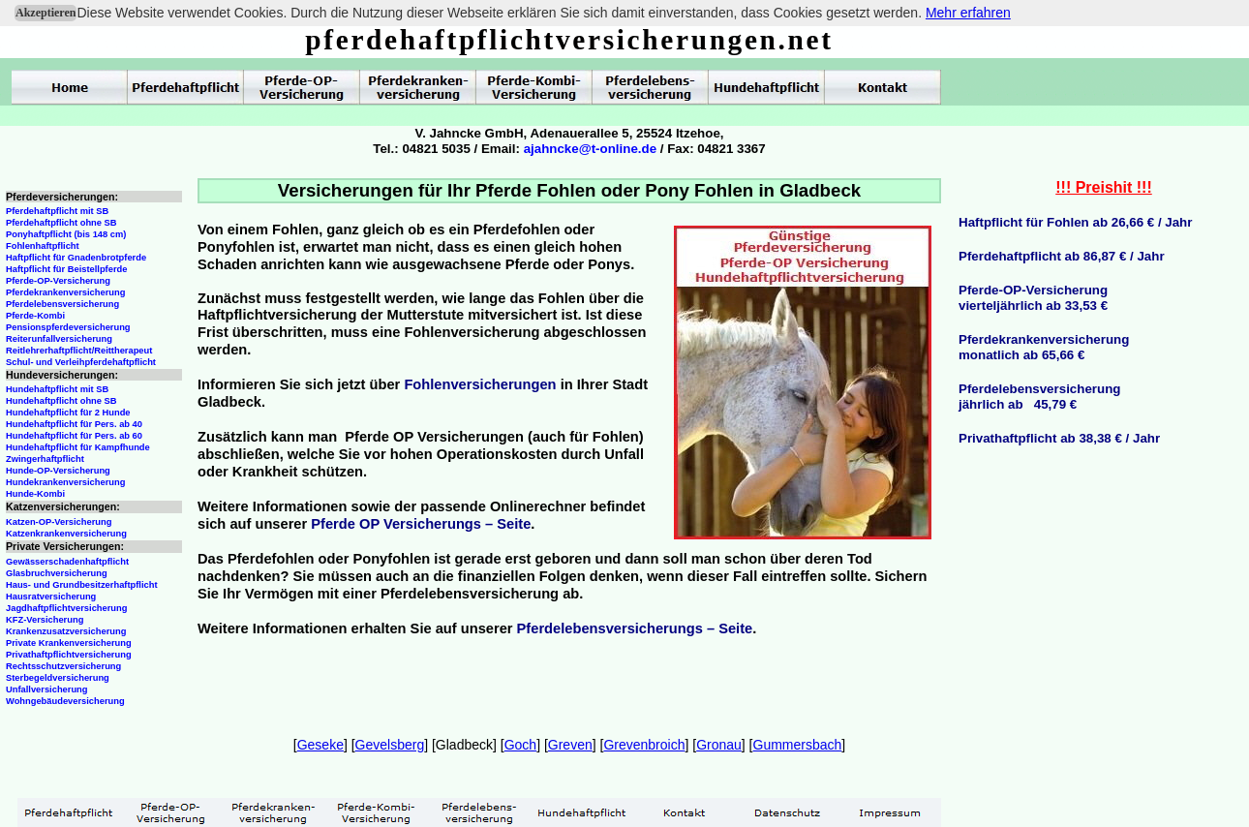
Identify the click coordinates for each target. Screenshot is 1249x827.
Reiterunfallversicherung (59, 339)
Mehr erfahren (968, 12)
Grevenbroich (644, 744)
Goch (520, 744)
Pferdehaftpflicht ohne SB (61, 223)
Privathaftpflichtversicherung (69, 654)
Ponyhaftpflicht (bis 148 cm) (66, 234)
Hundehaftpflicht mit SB (57, 389)
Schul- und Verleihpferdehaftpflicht (81, 362)
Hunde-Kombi (35, 494)
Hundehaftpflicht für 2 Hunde (68, 412)
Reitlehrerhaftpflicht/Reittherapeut (79, 350)
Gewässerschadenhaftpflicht (67, 562)
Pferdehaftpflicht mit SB (57, 211)
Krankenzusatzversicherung (66, 631)
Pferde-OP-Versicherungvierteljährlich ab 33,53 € (1033, 298)
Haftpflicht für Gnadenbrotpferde (76, 257)
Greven (570, 744)
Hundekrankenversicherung (65, 482)
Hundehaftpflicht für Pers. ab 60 (74, 436)
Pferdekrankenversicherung (65, 292)
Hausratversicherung (51, 596)
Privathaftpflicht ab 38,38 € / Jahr (1059, 438)
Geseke (320, 744)
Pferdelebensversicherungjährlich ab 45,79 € (1039, 397)
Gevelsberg (390, 744)
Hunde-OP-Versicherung (58, 470)
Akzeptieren (45, 12)
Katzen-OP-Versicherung (58, 522)
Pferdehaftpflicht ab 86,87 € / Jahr (1062, 256)
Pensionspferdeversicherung (68, 327)
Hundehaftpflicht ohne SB (61, 401)
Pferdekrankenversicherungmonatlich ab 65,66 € (1044, 347)
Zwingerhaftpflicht (45, 459)
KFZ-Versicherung (44, 620)
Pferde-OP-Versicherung (58, 281)
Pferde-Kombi (35, 316)
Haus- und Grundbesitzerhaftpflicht (82, 585)
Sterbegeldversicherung (57, 678)
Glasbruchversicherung (56, 573)
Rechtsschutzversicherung (63, 666)
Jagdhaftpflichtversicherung (66, 608)
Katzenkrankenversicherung (66, 533)
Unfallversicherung (47, 689)
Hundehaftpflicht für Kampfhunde (78, 447)
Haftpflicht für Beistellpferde (66, 269)
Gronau (719, 744)
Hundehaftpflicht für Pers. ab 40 (74, 424)
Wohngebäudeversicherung (65, 701)
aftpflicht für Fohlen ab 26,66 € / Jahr (1080, 222)
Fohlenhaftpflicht (42, 246)
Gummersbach (797, 744)
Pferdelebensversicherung (62, 304)
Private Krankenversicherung (69, 643)
